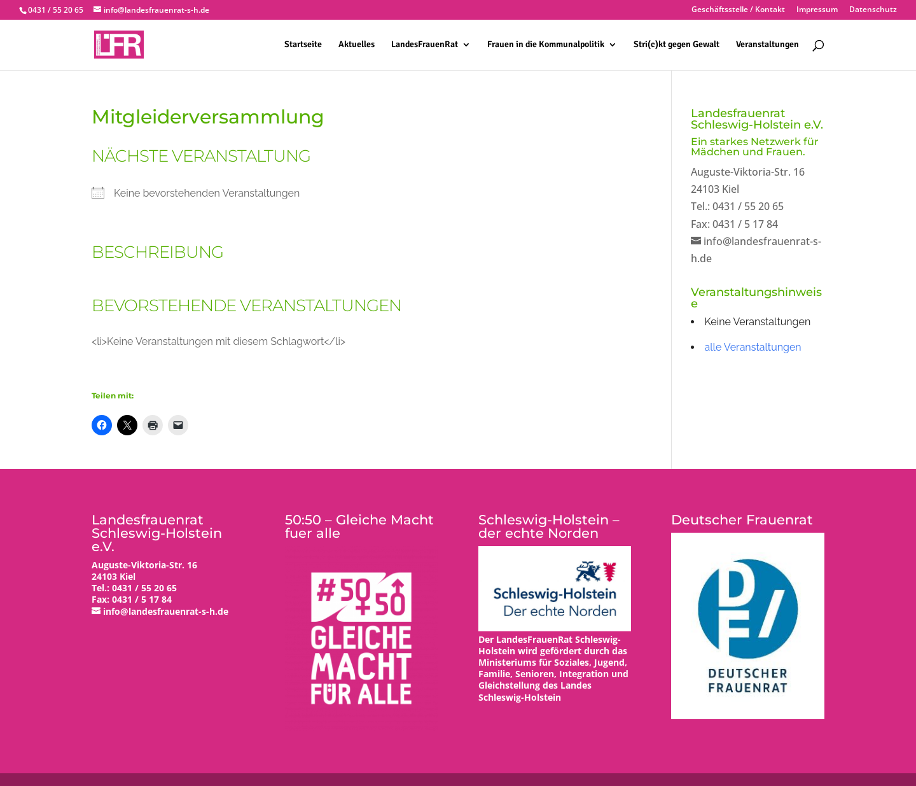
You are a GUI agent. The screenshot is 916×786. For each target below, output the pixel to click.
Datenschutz (873, 10)
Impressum (817, 10)
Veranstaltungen (767, 45)
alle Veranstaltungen (753, 347)
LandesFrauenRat (424, 45)
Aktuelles (356, 45)
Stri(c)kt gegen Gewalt (676, 45)
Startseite (303, 45)
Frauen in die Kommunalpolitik (545, 45)
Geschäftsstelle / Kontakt (738, 10)
